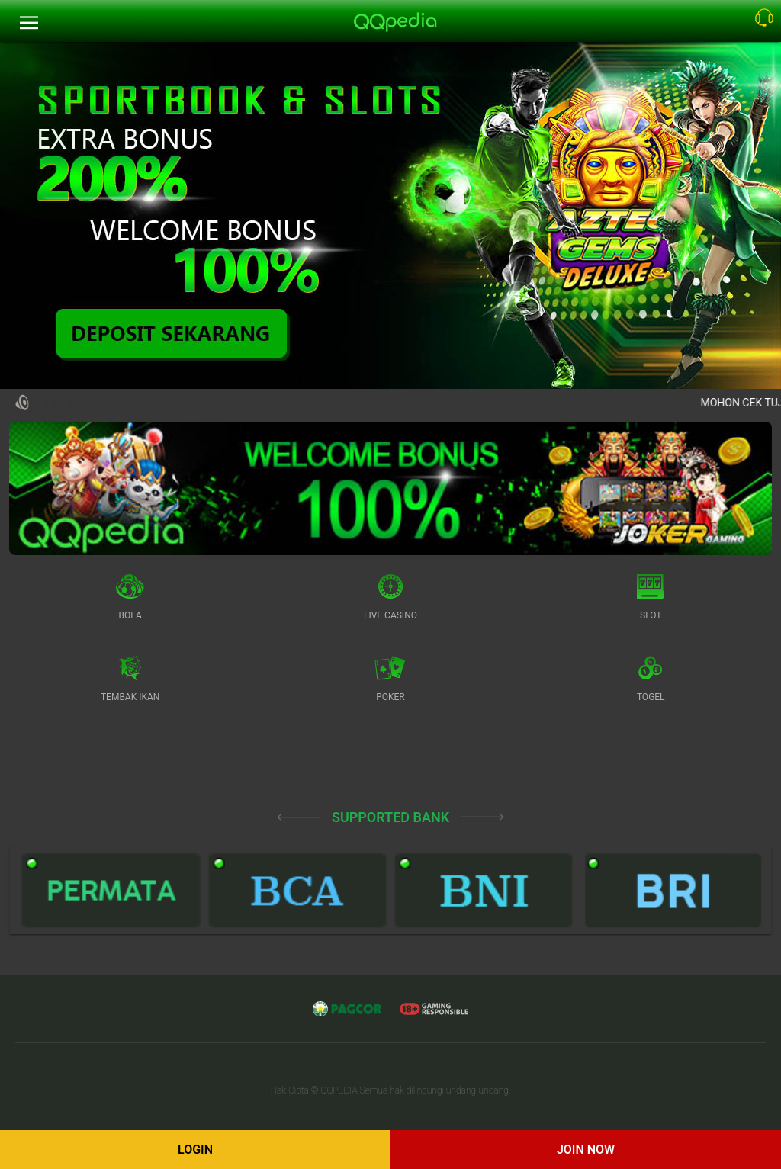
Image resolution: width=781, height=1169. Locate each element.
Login (195, 1149)
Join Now (586, 1149)
